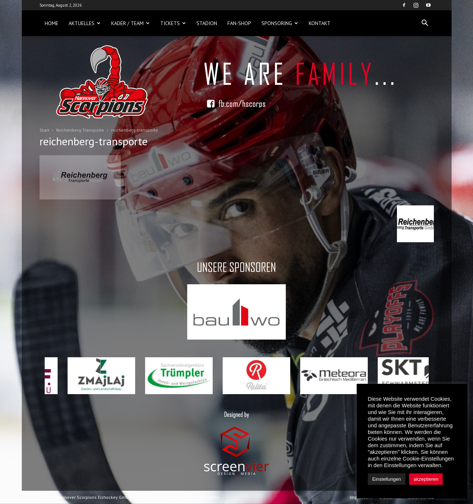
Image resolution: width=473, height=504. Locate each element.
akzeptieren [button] (426, 479)
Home (51, 23)
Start (44, 130)
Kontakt (319, 23)
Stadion (206, 23)
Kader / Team (130, 23)
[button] (425, 23)
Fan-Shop (239, 23)
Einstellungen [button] (386, 479)
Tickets (173, 23)
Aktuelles (84, 23)
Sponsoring (279, 23)
